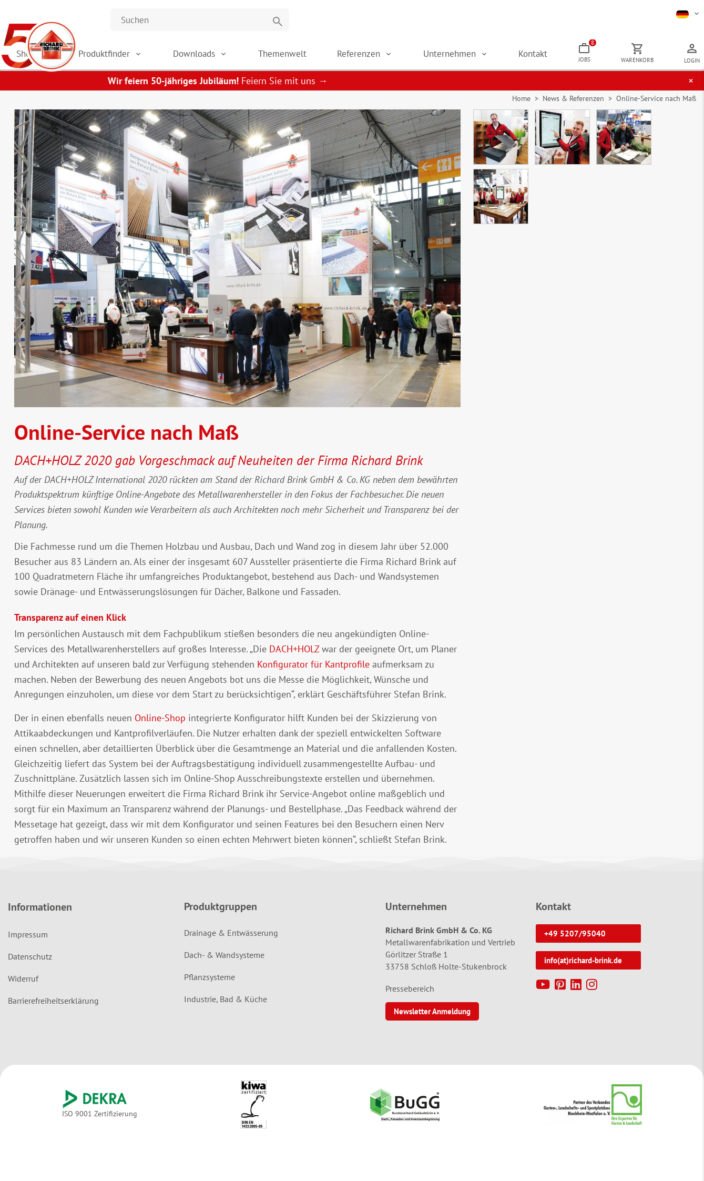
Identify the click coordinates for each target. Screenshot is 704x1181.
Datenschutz (30, 965)
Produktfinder (197, 58)
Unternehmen (496, 58)
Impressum (28, 942)
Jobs (609, 55)
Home (521, 107)
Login (692, 64)
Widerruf (23, 987)
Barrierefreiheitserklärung (53, 1009)
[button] (688, 13)
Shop (129, 58)
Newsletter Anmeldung (432, 1020)
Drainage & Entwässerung (231, 941)
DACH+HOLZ (294, 657)
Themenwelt (351, 58)
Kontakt (567, 58)
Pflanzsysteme (209, 985)
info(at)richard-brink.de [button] (583, 969)
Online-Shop (160, 726)
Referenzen (417, 58)
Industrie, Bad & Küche (225, 1007)
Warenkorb (648, 64)
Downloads (275, 58)
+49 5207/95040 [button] (575, 942)
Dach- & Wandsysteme (224, 963)
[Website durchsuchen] (199, 19)
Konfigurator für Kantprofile (313, 673)
